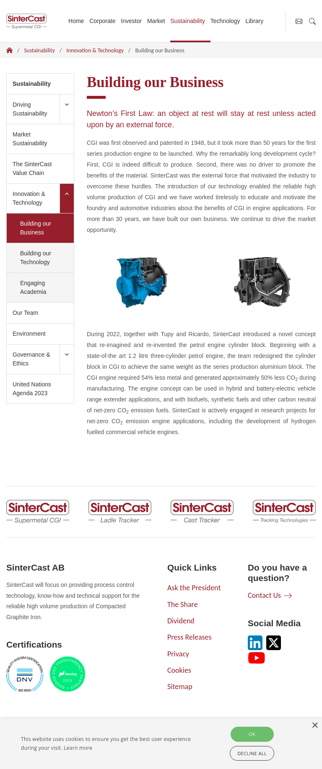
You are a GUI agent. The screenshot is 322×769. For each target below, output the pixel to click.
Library (254, 21)
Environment (29, 333)
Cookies (179, 670)
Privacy (178, 653)
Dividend (181, 620)
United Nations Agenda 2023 (32, 388)
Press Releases (189, 637)
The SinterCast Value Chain (32, 168)
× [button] (315, 726)
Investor (131, 21)
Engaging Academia (33, 287)
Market (156, 21)
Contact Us (264, 595)
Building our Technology (35, 257)
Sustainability (187, 21)
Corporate (102, 21)
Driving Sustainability (30, 109)
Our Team (25, 312)
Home (76, 21)
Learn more (78, 747)
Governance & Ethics (31, 359)
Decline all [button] (252, 753)
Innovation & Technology (95, 50)
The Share (182, 604)
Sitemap (179, 686)
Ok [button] (252, 734)
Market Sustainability (30, 139)
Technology (225, 21)
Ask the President (194, 587)
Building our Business (43, 228)
